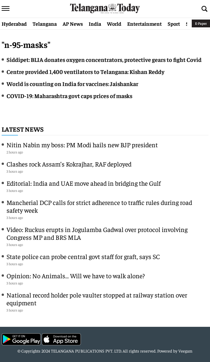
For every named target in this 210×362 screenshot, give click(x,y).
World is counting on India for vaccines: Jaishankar (72, 83)
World (114, 23)
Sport (174, 23)
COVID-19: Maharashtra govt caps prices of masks (69, 95)
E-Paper (201, 23)
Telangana (45, 23)
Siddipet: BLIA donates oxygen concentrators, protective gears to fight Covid (104, 59)
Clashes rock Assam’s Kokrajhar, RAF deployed (69, 164)
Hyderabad (14, 23)
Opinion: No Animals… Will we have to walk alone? (76, 275)
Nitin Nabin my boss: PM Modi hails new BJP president (82, 144)
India (95, 23)
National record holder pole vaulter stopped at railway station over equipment (97, 299)
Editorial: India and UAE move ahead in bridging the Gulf (84, 183)
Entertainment (144, 23)
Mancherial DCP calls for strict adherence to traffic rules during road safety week (99, 206)
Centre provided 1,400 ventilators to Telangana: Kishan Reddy (85, 71)
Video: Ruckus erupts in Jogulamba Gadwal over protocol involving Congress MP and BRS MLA (97, 233)
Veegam (185, 351)
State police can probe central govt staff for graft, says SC (83, 256)
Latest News (23, 129)
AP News (73, 23)
